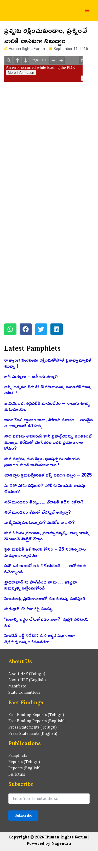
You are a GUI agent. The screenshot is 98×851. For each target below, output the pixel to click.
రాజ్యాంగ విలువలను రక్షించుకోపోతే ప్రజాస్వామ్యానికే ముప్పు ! (47, 362)
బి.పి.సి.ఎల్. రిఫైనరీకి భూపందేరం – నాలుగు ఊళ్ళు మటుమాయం (47, 406)
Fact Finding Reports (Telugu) (36, 714)
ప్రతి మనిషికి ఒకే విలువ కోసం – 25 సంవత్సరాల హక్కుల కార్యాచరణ (45, 551)
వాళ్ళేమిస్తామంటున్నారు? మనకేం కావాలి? (39, 522)
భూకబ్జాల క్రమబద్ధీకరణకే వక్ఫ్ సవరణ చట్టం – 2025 (48, 474)
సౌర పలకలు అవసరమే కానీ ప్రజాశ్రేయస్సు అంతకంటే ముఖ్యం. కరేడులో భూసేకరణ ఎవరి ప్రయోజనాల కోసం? (48, 441)
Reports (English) (24, 767)
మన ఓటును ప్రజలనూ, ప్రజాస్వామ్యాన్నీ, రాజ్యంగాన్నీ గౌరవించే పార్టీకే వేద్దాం (47, 535)
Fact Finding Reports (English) (36, 720)
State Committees (24, 692)
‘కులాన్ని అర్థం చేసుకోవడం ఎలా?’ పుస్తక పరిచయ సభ (46, 621)
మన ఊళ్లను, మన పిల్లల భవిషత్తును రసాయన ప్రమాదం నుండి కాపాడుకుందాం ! (42, 461)
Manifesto (17, 686)
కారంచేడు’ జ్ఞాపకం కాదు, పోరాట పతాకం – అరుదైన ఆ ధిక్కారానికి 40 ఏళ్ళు (48, 422)
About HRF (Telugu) (26, 673)
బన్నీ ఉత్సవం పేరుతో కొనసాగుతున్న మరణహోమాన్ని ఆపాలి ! (47, 389)
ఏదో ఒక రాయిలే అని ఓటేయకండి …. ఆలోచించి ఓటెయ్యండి (45, 568)
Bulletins (16, 774)
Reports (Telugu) (24, 761)
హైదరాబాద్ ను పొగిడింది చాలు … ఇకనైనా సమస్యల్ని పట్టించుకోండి (40, 584)
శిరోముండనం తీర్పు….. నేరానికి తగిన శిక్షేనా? (44, 501)
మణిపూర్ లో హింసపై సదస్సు (28, 608)
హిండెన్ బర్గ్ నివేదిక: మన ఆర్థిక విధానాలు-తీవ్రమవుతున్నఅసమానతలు (39, 638)
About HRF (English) (27, 679)
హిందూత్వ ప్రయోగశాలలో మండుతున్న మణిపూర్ (44, 598)
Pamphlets (17, 755)
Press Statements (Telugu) (32, 727)
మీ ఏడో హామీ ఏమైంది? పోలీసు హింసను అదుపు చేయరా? (44, 488)
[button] (10, 329)
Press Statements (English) (32, 733)
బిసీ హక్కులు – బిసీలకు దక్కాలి (31, 376)
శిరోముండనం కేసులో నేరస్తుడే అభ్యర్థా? (37, 511)
